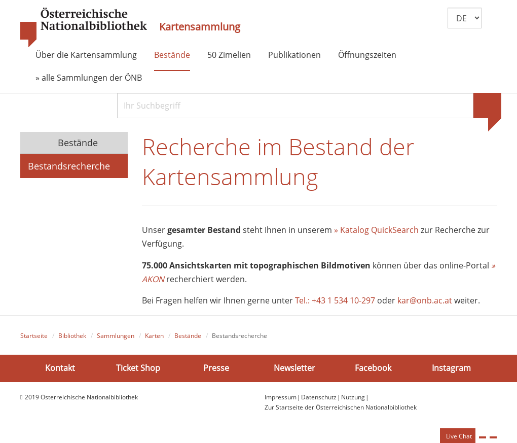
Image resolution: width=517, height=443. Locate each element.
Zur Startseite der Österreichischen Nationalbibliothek (341, 407)
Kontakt (60, 367)
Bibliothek (72, 335)
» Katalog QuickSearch (376, 229)
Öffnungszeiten (367, 54)
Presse (216, 367)
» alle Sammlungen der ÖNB (88, 77)
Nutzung (353, 397)
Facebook (373, 367)
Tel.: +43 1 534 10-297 (335, 300)
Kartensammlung (199, 26)
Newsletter (294, 367)
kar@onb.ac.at (424, 300)
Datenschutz (319, 397)
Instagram (451, 367)
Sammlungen (115, 335)
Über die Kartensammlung (86, 54)
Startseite (34, 335)
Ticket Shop (138, 367)
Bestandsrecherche (69, 166)
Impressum (281, 397)
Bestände (172, 54)
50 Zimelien (229, 54)
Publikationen (294, 54)
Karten (154, 335)
